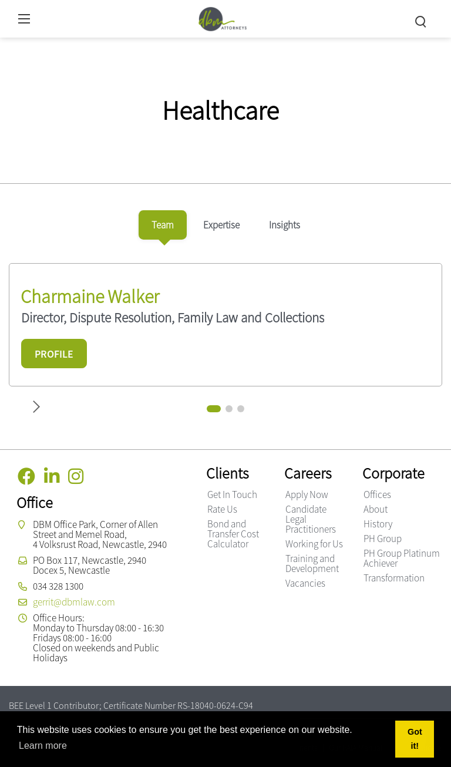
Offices (377, 494)
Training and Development (312, 563)
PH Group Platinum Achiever (402, 558)
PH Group (383, 538)
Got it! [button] (415, 739)
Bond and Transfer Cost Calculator (233, 533)
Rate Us (222, 509)
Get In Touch (232, 494)
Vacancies (305, 583)
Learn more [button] (43, 746)
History (378, 523)
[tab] (163, 225)
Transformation (394, 577)
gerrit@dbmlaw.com (74, 602)
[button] (214, 408)
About (376, 509)
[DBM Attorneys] (223, 17)
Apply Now (306, 494)
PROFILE (54, 354)
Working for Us (314, 543)
